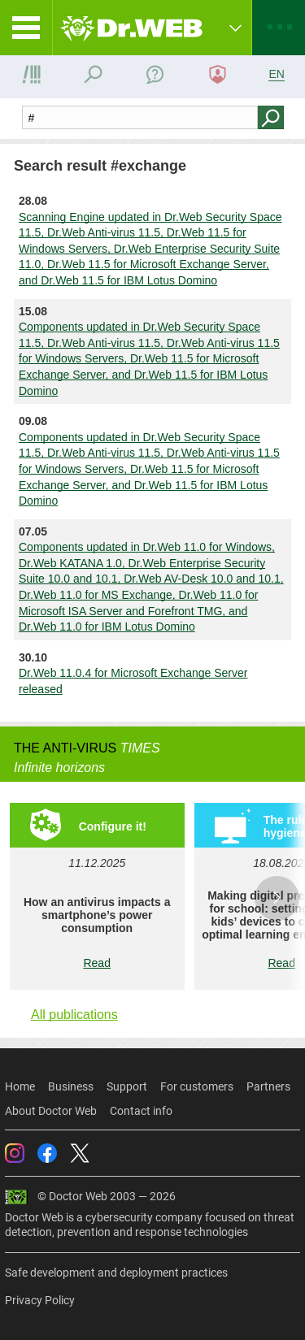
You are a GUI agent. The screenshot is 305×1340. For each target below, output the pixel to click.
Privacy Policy (40, 1300)
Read (96, 962)
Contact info (141, 1111)
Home (20, 1086)
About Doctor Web (51, 1111)
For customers (196, 1086)
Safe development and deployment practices (116, 1272)
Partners (268, 1086)
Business (71, 1086)
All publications (74, 1014)
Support (127, 1086)
